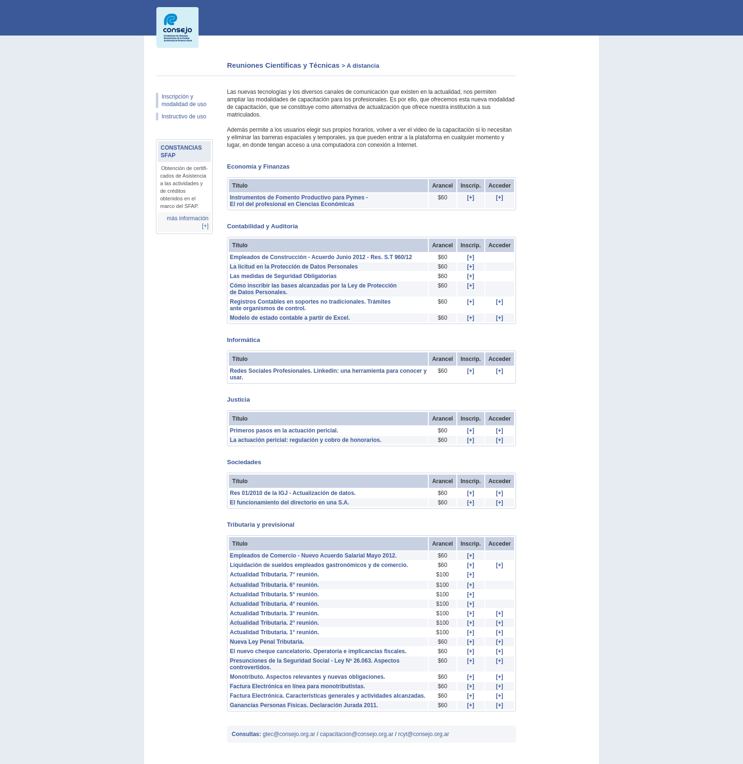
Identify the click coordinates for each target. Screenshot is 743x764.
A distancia (363, 65)
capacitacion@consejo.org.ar (357, 734)
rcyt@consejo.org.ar (423, 734)
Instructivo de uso (184, 116)
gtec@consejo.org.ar (289, 734)
